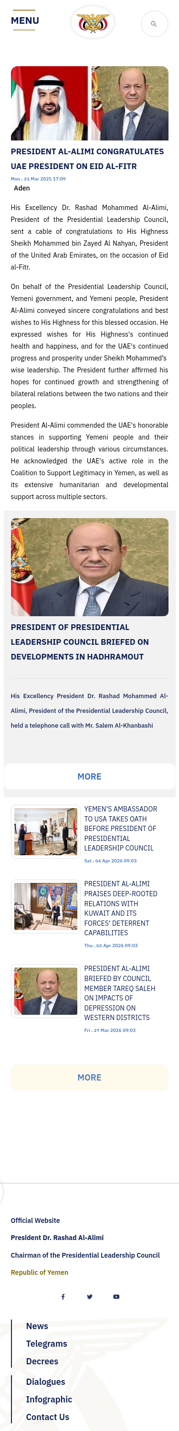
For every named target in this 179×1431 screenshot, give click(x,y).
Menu (25, 20)
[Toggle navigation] (25, 21)
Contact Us (48, 1417)
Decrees (42, 1361)
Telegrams (46, 1343)
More (89, 776)
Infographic (49, 1399)
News (37, 1326)
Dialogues (45, 1381)
